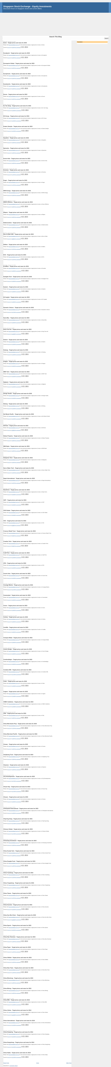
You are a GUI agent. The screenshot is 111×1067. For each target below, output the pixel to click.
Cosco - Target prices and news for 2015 (15, 605)
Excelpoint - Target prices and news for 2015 (16, 53)
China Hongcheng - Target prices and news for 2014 (18, 1042)
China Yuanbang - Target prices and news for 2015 (18, 872)
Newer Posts (6, 1063)
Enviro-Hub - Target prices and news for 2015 (16, 158)
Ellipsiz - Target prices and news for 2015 (15, 212)
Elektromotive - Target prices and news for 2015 (17, 222)
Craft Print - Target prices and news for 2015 (16, 553)
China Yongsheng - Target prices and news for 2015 (18, 883)
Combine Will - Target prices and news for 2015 (17, 670)
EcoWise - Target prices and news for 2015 (16, 266)
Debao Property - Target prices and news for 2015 (18, 436)
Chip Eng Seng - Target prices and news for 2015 (17, 818)
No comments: (18, 47)
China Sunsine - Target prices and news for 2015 (17, 904)
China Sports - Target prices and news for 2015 (17, 925)
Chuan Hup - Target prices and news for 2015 (16, 786)
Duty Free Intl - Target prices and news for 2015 (17, 329)
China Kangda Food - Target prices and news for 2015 (19, 861)
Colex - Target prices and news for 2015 (15, 681)
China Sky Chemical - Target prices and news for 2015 (19, 937)
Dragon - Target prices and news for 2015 (15, 361)
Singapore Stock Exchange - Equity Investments (27, 6)
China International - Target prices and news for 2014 (19, 1020)
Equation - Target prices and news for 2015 (16, 138)
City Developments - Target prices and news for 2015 (19, 776)
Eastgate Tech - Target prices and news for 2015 (17, 276)
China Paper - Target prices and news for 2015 (17, 947)
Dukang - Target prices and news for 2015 (15, 350)
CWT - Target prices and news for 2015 (14, 500)
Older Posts (68, 1063)
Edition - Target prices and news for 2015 (15, 244)
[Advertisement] (55, 24)
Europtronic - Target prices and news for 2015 (17, 73)
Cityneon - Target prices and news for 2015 (16, 765)
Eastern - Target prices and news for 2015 (15, 287)
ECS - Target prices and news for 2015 (14, 255)
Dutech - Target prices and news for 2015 (15, 339)
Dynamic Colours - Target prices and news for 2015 (18, 307)
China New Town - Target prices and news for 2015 (18, 968)
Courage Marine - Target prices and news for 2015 (18, 585)
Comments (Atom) (13, 1065)
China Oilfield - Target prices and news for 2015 (17, 957)
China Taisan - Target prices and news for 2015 (17, 893)
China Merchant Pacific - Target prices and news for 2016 (20, 734)
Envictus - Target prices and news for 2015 (16, 170)
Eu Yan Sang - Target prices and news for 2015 (17, 105)
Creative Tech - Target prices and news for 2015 (17, 541)
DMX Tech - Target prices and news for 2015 (16, 371)
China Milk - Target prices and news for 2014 (16, 1000)
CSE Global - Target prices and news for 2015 (16, 510)
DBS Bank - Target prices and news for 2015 (16, 446)
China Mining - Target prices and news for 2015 (17, 988)
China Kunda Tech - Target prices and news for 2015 (18, 851)
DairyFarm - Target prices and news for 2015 (16, 489)
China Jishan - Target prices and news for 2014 (17, 1010)
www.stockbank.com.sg (14, 44)
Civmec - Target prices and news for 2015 (15, 744)
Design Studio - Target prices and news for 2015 (17, 393)
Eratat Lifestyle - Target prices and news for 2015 (17, 126)
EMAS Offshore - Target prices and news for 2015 (18, 202)
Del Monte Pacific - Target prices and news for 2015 (18, 414)
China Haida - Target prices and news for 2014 (17, 1052)
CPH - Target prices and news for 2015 (14, 563)
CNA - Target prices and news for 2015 (14, 713)
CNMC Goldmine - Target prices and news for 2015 (18, 702)
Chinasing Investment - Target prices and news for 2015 (20, 840)
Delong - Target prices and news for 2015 (15, 404)
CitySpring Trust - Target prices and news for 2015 (18, 754)
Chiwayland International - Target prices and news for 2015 (20, 808)
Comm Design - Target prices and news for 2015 (17, 649)
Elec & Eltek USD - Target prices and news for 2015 (18, 234)
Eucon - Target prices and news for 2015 (15, 94)
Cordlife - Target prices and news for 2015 (15, 627)
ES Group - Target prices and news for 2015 (16, 116)
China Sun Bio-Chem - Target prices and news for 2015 (19, 915)
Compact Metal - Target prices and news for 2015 (17, 637)
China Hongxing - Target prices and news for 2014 (18, 1032)
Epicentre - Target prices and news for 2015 (16, 148)
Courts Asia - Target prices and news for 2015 (16, 573)
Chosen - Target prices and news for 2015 (15, 797)
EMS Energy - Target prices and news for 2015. (17, 190)
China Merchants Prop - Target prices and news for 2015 (20, 723)
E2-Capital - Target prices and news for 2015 (16, 297)
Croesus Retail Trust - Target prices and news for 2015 (19, 531)
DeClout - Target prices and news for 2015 (15, 425)
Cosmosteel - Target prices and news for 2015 (17, 595)
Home (37, 1063)
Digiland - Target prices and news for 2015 (15, 382)
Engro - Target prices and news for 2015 (15, 180)
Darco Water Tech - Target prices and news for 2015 (18, 468)
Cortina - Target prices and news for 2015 (15, 617)
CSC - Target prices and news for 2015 (14, 520)
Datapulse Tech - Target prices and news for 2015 (18, 457)
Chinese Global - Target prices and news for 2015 (18, 829)
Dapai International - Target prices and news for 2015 (19, 478)
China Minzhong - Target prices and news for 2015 (18, 978)
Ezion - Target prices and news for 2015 (15, 42)
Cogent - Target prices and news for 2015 (15, 691)
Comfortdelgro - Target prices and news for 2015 (17, 659)
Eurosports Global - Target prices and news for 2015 (18, 63)
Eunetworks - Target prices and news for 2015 (17, 84)
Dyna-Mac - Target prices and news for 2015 (16, 318)
